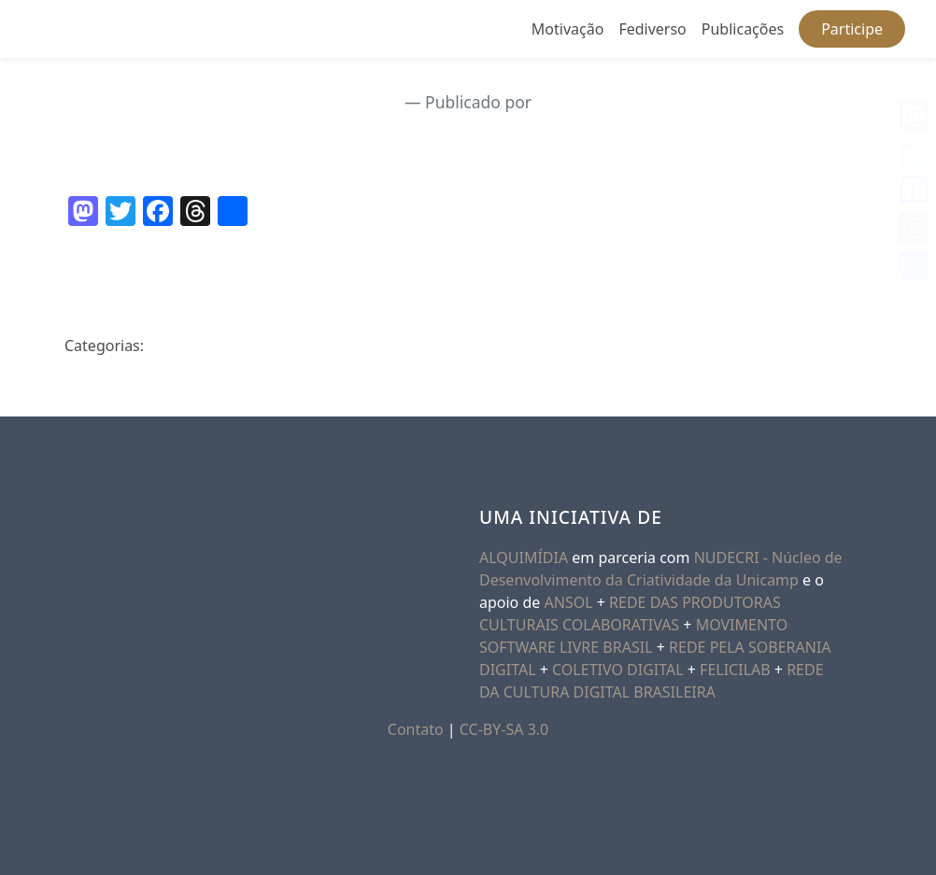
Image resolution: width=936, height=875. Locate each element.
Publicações (743, 29)
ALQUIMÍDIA (523, 557)
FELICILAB (735, 669)
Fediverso (652, 29)
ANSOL (569, 602)
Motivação (568, 29)
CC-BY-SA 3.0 (504, 729)
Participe (852, 29)
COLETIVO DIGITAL (618, 669)
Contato (416, 729)
